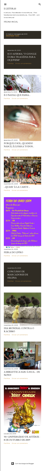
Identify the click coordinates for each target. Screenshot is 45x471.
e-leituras (10, 8)
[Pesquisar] (39, 3)
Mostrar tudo (12, 36)
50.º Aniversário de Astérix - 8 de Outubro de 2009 (22, 438)
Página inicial (11, 22)
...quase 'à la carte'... (17, 186)
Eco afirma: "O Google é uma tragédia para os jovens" (21, 57)
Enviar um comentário (23, 63)
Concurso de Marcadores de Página (17, 274)
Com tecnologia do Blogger (22, 463)
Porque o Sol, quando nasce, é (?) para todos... (19, 145)
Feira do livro (13, 252)
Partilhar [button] (10, 63)
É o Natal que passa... (17, 95)
